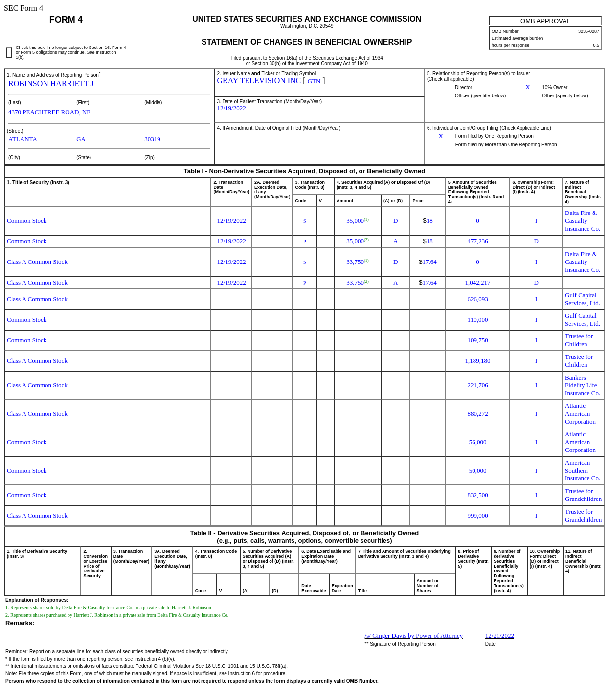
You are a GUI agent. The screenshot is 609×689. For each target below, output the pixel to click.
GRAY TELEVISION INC (259, 80)
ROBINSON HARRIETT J (51, 83)
